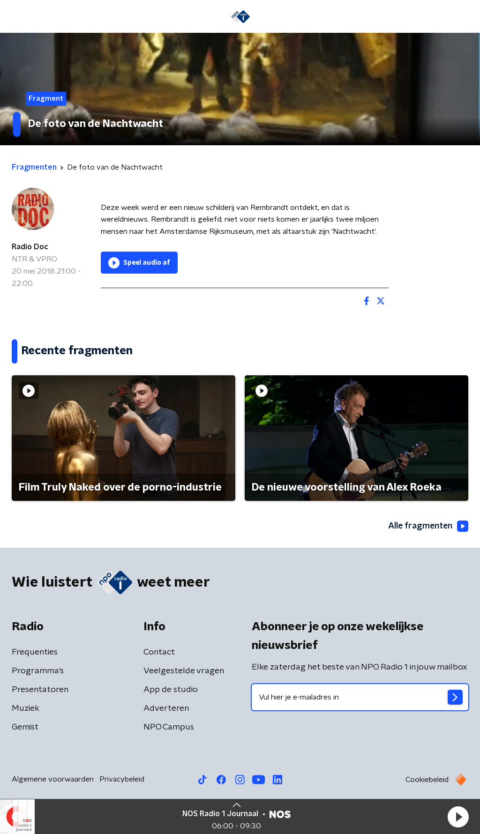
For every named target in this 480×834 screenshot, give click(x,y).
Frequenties (35, 652)
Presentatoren (40, 689)
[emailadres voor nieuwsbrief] (360, 697)
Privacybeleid (121, 779)
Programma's (38, 671)
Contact (159, 652)
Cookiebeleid (427, 779)
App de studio (170, 689)
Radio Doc (30, 247)
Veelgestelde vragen (183, 671)
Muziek (25, 708)
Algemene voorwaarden (53, 779)
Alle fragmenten (427, 526)
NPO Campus (168, 727)
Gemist (25, 727)
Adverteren (166, 708)
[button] (458, 817)
